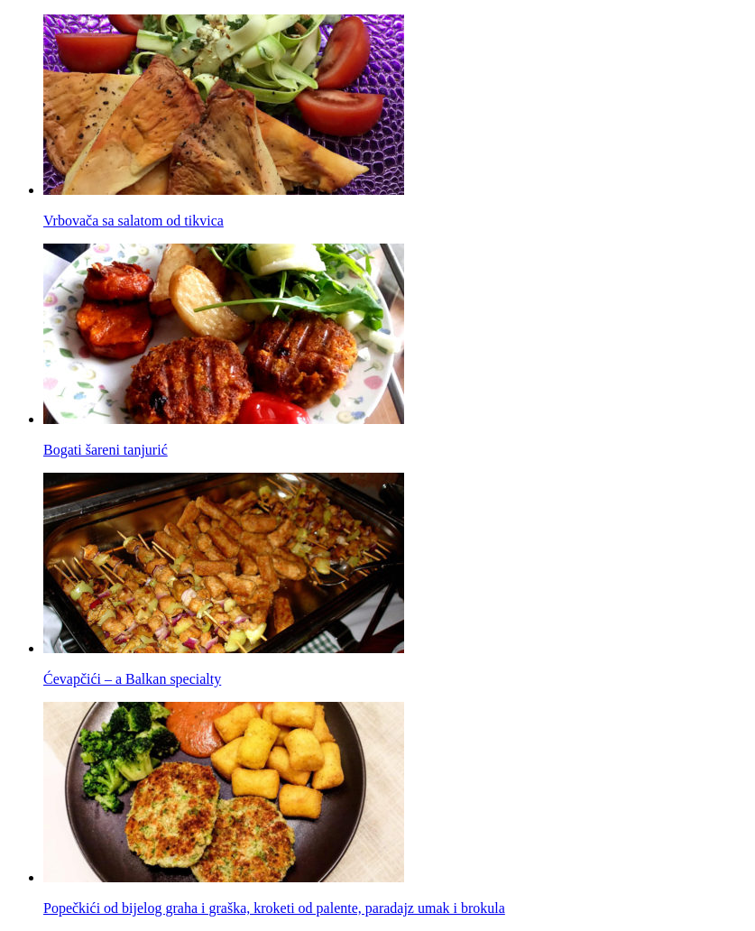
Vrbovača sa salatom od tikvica (133, 220)
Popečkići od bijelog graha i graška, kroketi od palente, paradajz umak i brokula (274, 908)
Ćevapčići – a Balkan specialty (132, 679)
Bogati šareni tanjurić (105, 449)
